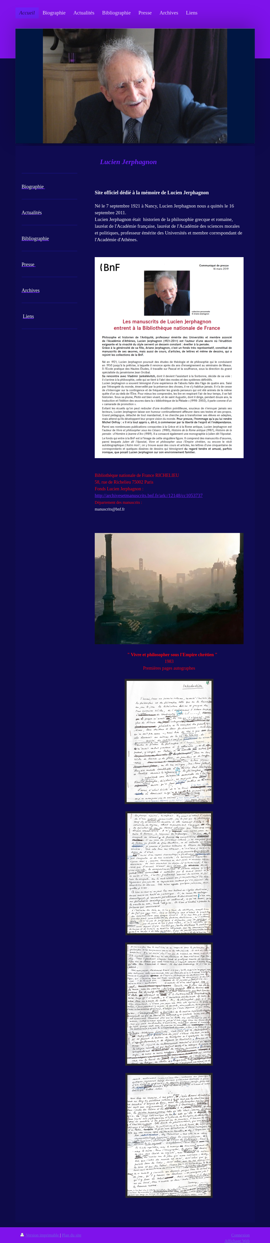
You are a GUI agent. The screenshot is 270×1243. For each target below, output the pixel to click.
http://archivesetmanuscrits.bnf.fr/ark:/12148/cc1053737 (149, 495)
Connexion (240, 1235)
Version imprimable (40, 1235)
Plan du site (71, 1235)
